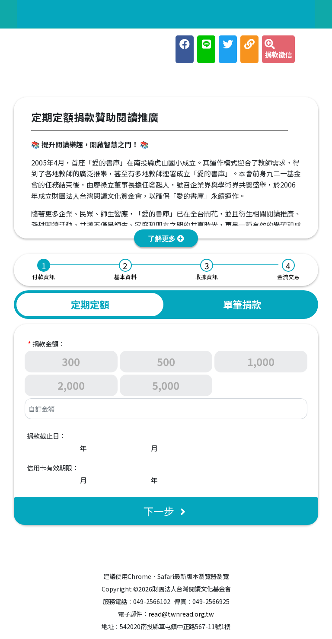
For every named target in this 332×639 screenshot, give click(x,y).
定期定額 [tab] (90, 304)
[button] (166, 238)
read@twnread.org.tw (181, 613)
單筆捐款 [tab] (242, 304)
